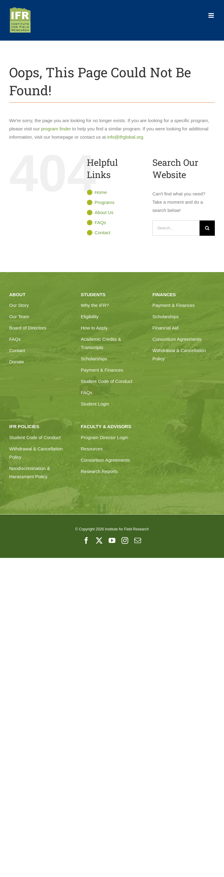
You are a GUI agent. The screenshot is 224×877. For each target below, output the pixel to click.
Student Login (95, 403)
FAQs (100, 222)
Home (101, 192)
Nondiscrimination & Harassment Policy (29, 472)
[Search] (207, 228)
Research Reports (99, 471)
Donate (16, 361)
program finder (56, 128)
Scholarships (94, 358)
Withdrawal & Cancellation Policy (179, 354)
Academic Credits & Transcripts (101, 343)
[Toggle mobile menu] (211, 15)
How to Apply (94, 327)
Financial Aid (165, 327)
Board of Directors (27, 327)
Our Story (19, 305)
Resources (92, 448)
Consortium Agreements (177, 339)
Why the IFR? (95, 305)
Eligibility (90, 316)
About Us (104, 212)
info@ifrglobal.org (125, 137)
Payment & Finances (102, 370)
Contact (102, 232)
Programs (104, 202)
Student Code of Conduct (106, 381)
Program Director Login (104, 437)
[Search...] (176, 228)
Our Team (19, 316)
